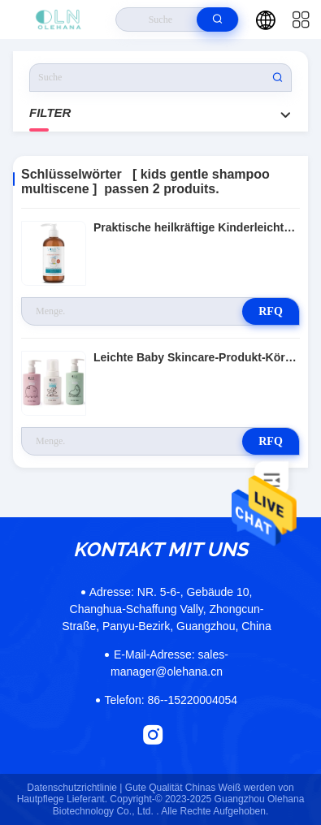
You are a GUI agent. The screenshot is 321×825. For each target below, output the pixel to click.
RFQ (270, 311)
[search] (217, 19)
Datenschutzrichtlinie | (74, 787)
